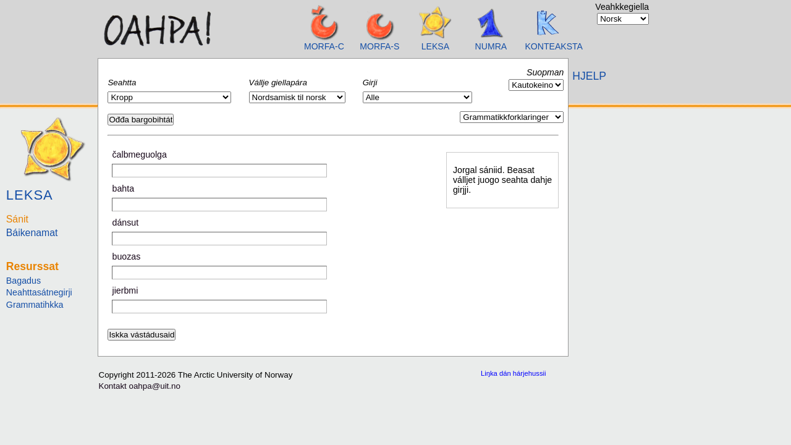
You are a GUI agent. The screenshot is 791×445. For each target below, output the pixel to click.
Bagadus (23, 281)
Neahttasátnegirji (39, 292)
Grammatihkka (35, 305)
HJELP (589, 76)
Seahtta (122, 82)
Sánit (17, 219)
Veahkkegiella (622, 7)
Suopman (545, 72)
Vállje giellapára (278, 82)
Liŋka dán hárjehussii (513, 373)
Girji (370, 82)
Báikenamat (32, 232)
